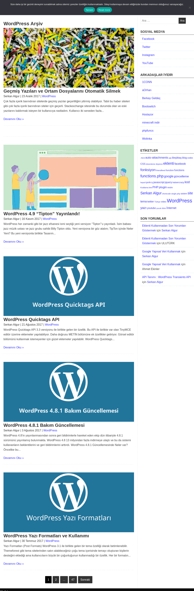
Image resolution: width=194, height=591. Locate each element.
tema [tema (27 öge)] (143, 201)
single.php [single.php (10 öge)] (175, 194)
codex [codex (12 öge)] (190, 158)
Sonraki (85, 579)
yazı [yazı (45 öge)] (143, 208)
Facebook (148, 38)
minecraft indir (151, 122)
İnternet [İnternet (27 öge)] (171, 208)
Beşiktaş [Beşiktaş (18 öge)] (177, 157)
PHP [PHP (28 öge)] (155, 187)
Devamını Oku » (13, 119)
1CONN (147, 82)
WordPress (49, 96)
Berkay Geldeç (151, 98)
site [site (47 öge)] (190, 193)
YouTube (147, 63)
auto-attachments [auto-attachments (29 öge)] (156, 157)
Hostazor (147, 114)
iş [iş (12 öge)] (152, 182)
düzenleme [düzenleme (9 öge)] (150, 164)
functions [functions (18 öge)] (179, 170)
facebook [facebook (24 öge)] (180, 163)
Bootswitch (149, 106)
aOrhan (146, 90)
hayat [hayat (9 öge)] (142, 182)
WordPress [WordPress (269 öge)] (179, 200)
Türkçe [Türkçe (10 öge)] (157, 202)
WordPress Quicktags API (31, 319)
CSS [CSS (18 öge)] (142, 163)
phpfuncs (147, 130)
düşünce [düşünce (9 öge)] (159, 164)
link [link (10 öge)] (150, 187)
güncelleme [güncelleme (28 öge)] (181, 176)
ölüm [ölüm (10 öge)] (164, 208)
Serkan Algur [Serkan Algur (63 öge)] (151, 193)
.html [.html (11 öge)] (142, 158)
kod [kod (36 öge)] (187, 182)
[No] (189, 7)
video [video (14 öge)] (163, 201)
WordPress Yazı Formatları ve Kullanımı (46, 535)
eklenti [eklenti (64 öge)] (168, 163)
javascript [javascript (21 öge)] (159, 182)
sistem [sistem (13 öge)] (184, 193)
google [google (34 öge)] (168, 176)
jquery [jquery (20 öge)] (168, 182)
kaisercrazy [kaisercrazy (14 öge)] (178, 182)
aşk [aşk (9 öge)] (170, 158)
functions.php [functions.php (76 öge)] (151, 176)
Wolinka (147, 138)
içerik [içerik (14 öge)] (148, 182)
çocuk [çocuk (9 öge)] (158, 208)
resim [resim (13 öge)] (170, 187)
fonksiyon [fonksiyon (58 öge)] (148, 170)
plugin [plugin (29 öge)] (163, 187)
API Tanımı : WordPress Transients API (166, 277)
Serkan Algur (170, 230)
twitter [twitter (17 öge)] (150, 201)
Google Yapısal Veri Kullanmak (161, 251)
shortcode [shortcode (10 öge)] (166, 194)
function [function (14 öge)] (170, 170)
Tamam (89, 10)
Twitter (146, 46)
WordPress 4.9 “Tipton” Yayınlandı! (41, 213)
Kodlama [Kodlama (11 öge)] (144, 187)
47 (73, 579)
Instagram (148, 55)
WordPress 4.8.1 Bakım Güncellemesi (43, 425)
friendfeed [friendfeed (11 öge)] (160, 170)
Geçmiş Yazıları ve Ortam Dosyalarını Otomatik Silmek (62, 91)
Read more (104, 10)
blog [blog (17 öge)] (184, 157)
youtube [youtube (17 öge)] (151, 208)
